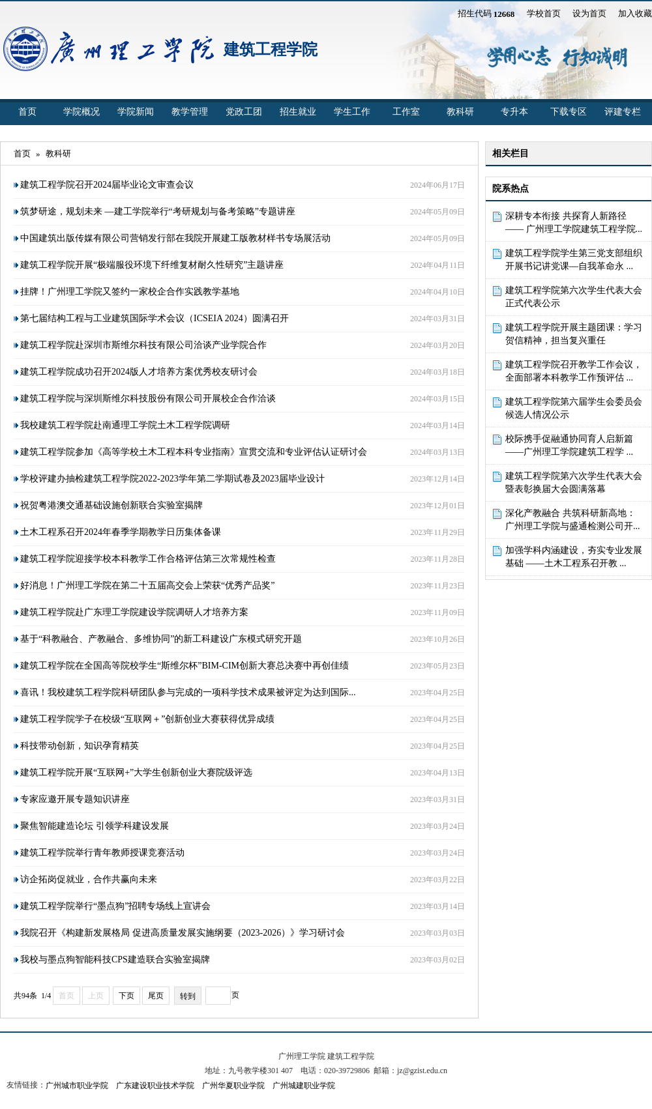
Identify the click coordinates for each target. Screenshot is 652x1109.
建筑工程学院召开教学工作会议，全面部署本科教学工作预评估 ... (573, 371)
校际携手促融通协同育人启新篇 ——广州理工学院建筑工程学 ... (569, 445)
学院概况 (81, 112)
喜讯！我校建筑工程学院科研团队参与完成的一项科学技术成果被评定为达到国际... (188, 692)
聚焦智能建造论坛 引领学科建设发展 (94, 826)
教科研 (460, 112)
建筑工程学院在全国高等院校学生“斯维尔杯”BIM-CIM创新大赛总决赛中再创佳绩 (184, 665)
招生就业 (298, 112)
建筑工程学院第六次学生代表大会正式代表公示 (573, 296)
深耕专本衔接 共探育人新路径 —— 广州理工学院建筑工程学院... (573, 222)
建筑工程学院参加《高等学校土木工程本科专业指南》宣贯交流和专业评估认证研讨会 (193, 452)
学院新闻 (135, 112)
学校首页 (544, 13)
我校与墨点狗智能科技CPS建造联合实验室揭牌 (115, 959)
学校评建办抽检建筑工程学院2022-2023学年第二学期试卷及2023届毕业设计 (172, 478)
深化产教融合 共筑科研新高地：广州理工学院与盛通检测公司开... (572, 519)
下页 (126, 995)
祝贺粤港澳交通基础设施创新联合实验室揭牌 (111, 505)
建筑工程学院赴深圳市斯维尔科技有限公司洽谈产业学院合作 (143, 345)
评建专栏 (622, 112)
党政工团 (244, 112)
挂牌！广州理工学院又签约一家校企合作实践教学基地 (129, 291)
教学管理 (189, 112)
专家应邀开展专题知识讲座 (75, 799)
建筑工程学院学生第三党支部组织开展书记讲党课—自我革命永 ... (573, 259)
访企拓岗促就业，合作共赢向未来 (88, 879)
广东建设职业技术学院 (155, 1085)
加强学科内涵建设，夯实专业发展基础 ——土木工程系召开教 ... (573, 556)
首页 (27, 112)
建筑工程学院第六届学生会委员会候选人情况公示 (573, 408)
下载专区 (568, 112)
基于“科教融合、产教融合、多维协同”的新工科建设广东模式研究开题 (161, 639)
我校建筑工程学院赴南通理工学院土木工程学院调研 (125, 425)
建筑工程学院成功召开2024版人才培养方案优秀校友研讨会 (139, 372)
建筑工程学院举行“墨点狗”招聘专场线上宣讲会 (115, 906)
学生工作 (352, 112)
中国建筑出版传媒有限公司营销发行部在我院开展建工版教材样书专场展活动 (175, 238)
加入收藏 (635, 13)
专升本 (514, 112)
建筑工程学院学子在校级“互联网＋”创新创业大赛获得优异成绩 (147, 719)
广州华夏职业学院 (233, 1085)
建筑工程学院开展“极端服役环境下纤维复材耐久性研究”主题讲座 (152, 265)
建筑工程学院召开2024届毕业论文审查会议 (107, 185)
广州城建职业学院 (304, 1085)
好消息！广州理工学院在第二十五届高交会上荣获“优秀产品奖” (147, 585)
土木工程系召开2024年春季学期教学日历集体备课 (120, 532)
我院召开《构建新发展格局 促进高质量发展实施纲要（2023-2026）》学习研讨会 (182, 933)
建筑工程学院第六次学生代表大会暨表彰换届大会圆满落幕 (573, 482)
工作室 (406, 112)
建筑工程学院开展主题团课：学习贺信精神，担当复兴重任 (573, 334)
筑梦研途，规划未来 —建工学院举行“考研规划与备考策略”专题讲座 (157, 211)
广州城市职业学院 (77, 1085)
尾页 (156, 995)
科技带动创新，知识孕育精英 (79, 746)
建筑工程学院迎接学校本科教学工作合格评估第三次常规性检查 (148, 559)
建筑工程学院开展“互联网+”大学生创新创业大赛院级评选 (136, 772)
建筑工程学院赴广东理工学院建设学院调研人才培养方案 (134, 612)
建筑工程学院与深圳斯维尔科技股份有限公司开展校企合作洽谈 (148, 398)
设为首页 (589, 13)
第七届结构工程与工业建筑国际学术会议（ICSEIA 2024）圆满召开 (154, 318)
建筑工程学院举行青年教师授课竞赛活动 (102, 852)
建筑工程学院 (271, 49)
